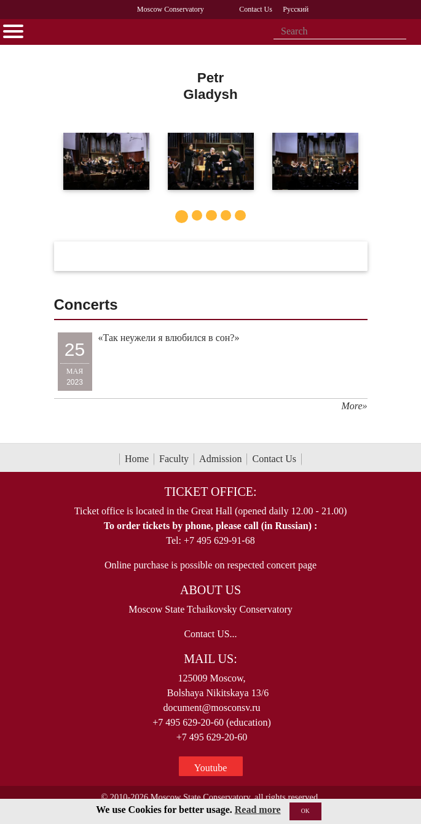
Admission (220, 458)
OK (305, 810)
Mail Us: (210, 658)
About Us (210, 590)
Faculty (174, 458)
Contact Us (274, 458)
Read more (258, 809)
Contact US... (210, 634)
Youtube (210, 768)
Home (137, 458)
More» (354, 406)
